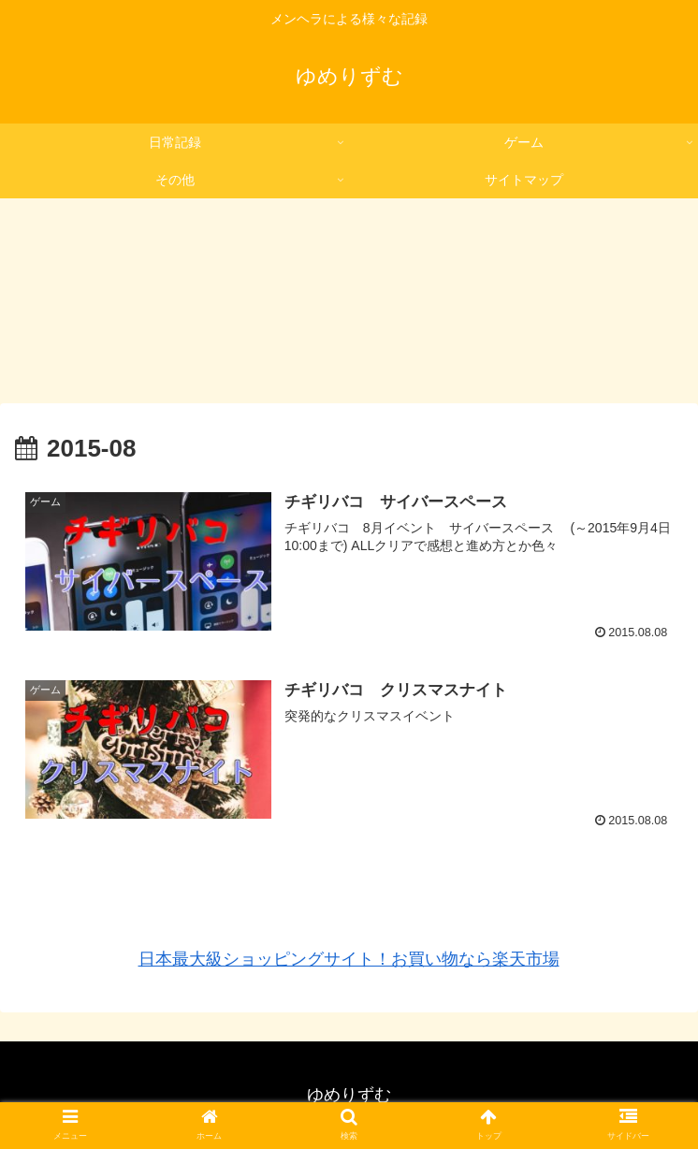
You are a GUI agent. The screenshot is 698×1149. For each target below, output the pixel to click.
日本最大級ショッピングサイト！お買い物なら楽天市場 (349, 959)
